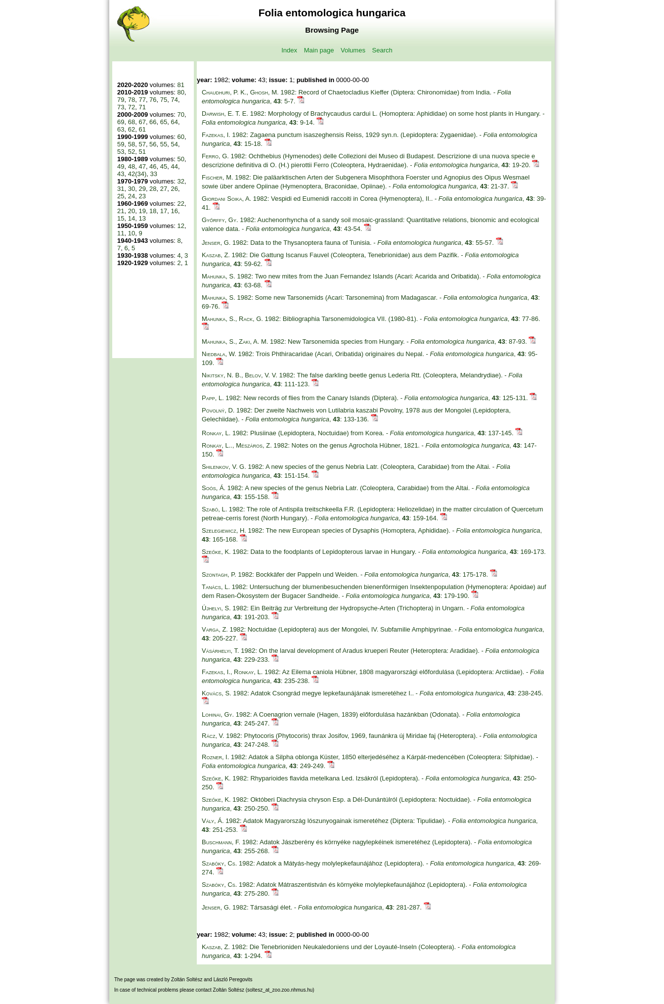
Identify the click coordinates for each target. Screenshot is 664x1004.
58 (131, 144)
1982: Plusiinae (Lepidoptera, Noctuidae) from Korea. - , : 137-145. (358, 433)
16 (174, 211)
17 (163, 211)
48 (131, 166)
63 (120, 129)
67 (141, 122)
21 (120, 211)
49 (120, 166)
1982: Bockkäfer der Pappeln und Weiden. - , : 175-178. (346, 574)
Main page (319, 50)
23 (141, 196)
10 (131, 233)
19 (141, 211)
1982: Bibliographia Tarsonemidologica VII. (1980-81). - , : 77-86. (371, 318)
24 (131, 196)
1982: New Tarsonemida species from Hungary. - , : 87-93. (365, 341)
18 (152, 211)
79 (120, 99)
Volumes (353, 50)
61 (141, 129)
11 (120, 233)
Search (382, 50)
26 (174, 188)
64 (174, 122)
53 (120, 151)
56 (152, 144)
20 (131, 211)
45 (163, 166)
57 (141, 144)
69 (120, 122)
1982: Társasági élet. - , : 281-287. (313, 907)
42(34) (137, 174)
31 (120, 188)
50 (180, 159)
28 (152, 188)
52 (131, 151)
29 (141, 188)
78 (131, 99)
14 (131, 218)
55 (163, 144)
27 (163, 188)
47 (141, 166)
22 (180, 203)
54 (174, 144)
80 (180, 92)
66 (152, 122)
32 (180, 181)
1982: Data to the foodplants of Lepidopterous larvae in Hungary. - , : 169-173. (374, 551)
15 (120, 218)
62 (131, 129)
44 (174, 166)
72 (131, 107)
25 (120, 196)
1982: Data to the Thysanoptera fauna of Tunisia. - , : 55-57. (349, 242)
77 (141, 99)
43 (120, 174)
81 (180, 85)
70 (180, 114)
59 (120, 144)
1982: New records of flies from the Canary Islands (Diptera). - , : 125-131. (366, 398)
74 (174, 99)
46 (152, 166)
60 (180, 136)
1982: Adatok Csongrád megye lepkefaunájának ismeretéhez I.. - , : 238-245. (372, 693)
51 (141, 151)
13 (141, 218)
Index (289, 50)
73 (120, 107)
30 (131, 188)
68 (131, 122)
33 (153, 174)
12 (180, 225)
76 (152, 99)
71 (141, 107)
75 (163, 99)
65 (163, 122)
